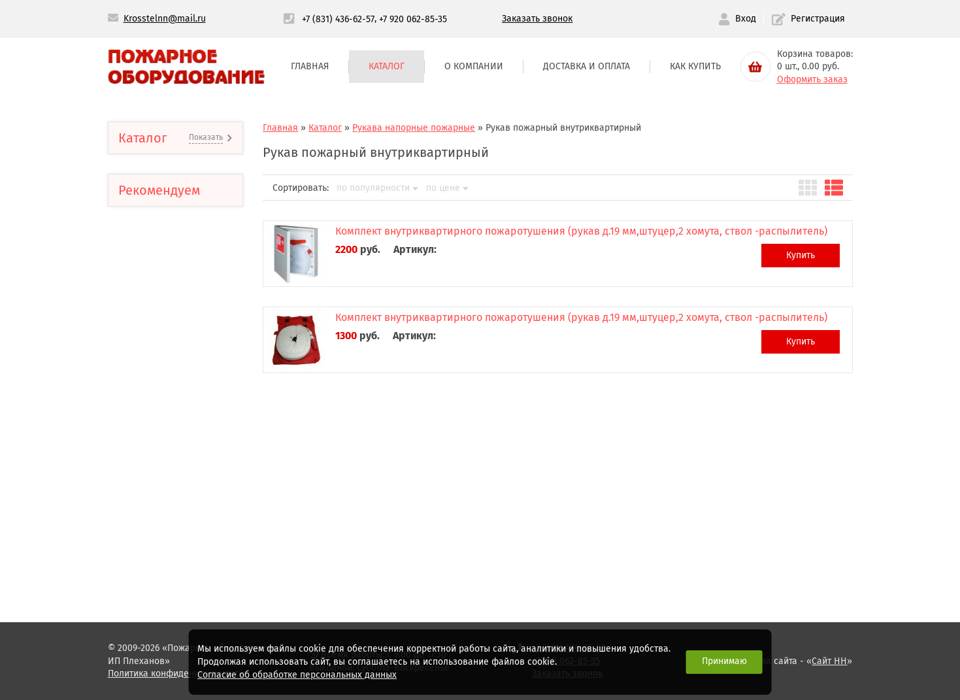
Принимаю (724, 661)
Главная (310, 66)
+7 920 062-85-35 (413, 18)
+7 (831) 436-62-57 (338, 18)
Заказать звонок (537, 18)
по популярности (377, 188)
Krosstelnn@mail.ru (165, 18)
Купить (800, 255)
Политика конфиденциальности (176, 673)
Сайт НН (829, 661)
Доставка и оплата (586, 66)
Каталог (387, 66)
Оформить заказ (812, 79)
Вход (737, 19)
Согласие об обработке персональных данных (297, 674)
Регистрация (808, 19)
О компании (473, 66)
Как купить (695, 66)
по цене (447, 188)
